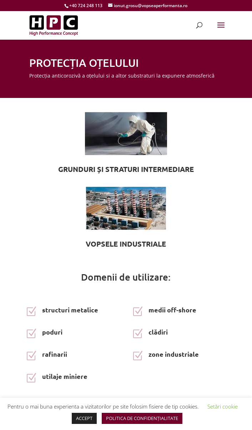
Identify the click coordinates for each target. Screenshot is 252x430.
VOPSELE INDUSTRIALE (126, 243)
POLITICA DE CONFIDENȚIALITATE (142, 418)
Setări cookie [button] (222, 406)
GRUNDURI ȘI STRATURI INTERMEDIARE (126, 169)
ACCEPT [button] (84, 418)
